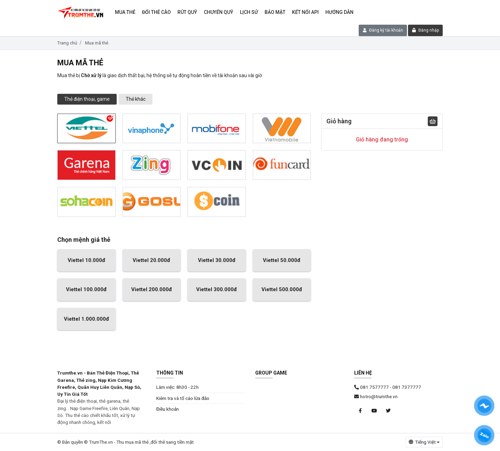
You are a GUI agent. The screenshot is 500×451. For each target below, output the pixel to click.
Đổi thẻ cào (156, 12)
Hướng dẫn (339, 12)
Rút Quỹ (187, 12)
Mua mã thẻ (96, 43)
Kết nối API (305, 12)
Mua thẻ (125, 12)
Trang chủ (67, 43)
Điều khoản (167, 409)
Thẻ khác (135, 99)
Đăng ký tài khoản (383, 30)
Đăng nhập (425, 30)
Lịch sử (249, 12)
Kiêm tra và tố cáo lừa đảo (182, 398)
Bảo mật (275, 12)
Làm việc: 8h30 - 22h (177, 387)
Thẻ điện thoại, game (87, 99)
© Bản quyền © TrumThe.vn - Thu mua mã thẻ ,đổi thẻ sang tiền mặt (125, 442)
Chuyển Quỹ (218, 12)
